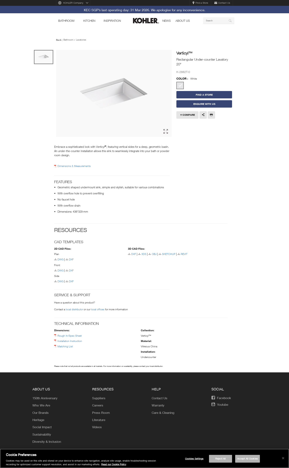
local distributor (74, 308)
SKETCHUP (168, 253)
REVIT (184, 253)
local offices (97, 308)
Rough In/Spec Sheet (70, 335)
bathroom (66, 20)
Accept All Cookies (247, 459)
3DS (143, 253)
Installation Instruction (70, 340)
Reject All (220, 459)
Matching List (65, 345)
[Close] (283, 459)
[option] (114, 93)
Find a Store (200, 3)
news (166, 20)
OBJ (154, 253)
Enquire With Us (204, 103)
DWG (61, 258)
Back (58, 39)
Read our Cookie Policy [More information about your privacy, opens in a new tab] (113, 465)
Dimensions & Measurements (74, 165)
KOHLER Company (73, 2)
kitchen (89, 20)
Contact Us (222, 3)
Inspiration (112, 20)
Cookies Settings (194, 459)
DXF (71, 258)
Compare (188, 114)
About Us (182, 20)
